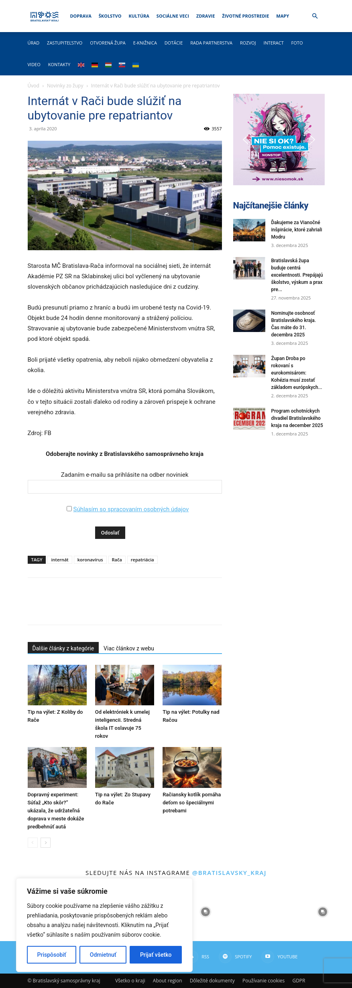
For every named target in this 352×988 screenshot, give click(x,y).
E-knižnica (145, 43)
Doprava (80, 16)
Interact (273, 43)
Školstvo (110, 16)
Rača (117, 560)
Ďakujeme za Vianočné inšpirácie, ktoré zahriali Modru (296, 230)
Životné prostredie (245, 16)
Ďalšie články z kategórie (63, 648)
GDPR (298, 980)
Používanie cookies (263, 980)
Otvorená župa (108, 43)
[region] (104, 925)
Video (34, 64)
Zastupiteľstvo (64, 43)
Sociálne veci (173, 16)
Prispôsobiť (51, 955)
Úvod (33, 85)
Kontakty (59, 64)
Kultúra (138, 16)
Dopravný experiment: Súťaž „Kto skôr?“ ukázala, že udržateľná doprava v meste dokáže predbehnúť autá (56, 811)
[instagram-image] (205, 912)
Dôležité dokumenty (212, 980)
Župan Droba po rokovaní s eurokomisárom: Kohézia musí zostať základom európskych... (296, 373)
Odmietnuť (103, 955)
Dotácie (174, 43)
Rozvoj (248, 43)
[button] (315, 16)
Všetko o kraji (130, 980)
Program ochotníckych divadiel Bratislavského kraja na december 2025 (297, 418)
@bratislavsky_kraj (229, 873)
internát (59, 560)
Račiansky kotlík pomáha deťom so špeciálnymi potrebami (192, 803)
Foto (297, 43)
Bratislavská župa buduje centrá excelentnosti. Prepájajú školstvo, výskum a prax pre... (297, 275)
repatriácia (142, 560)
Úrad (34, 43)
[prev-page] (33, 843)
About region (167, 980)
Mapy (282, 16)
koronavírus (90, 560)
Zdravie (205, 16)
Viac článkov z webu (129, 648)
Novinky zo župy (65, 85)
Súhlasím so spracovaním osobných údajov (131, 509)
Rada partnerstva (211, 43)
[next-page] (46, 843)
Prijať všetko (155, 955)
